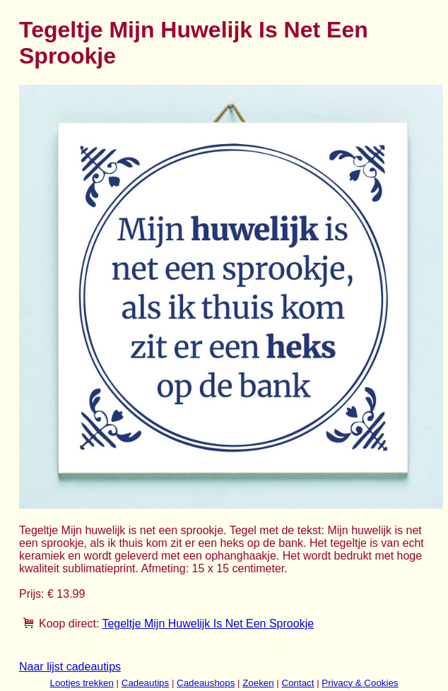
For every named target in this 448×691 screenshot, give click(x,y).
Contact (298, 683)
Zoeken (257, 683)
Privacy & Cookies (360, 683)
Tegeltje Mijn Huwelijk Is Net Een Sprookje (208, 624)
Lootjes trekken (81, 683)
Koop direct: (69, 624)
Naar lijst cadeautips (70, 667)
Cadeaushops (206, 683)
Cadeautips (145, 683)
